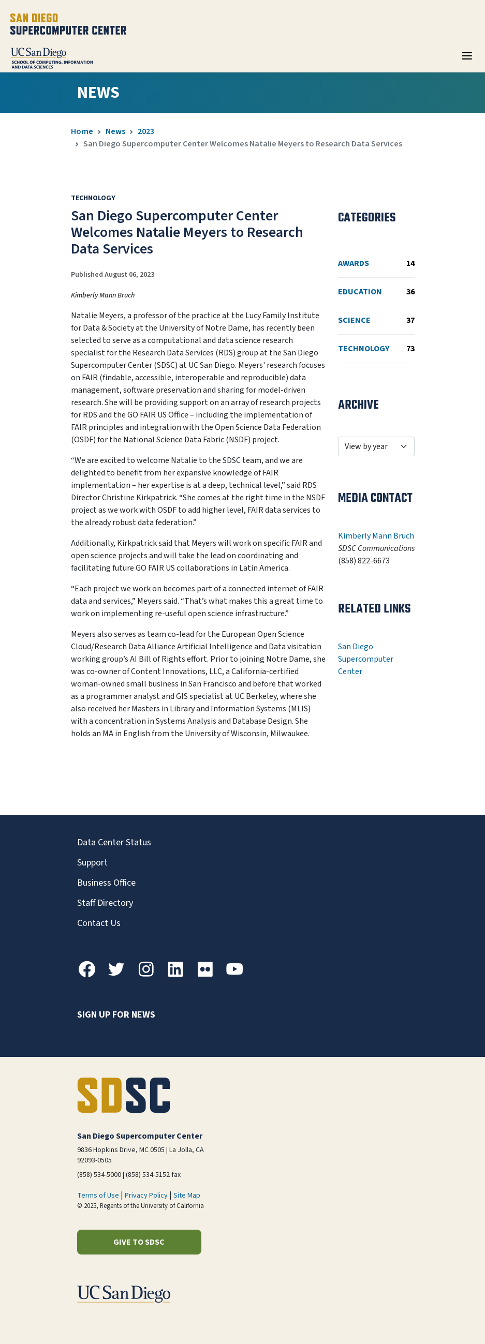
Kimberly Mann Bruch (376, 536)
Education (376, 292)
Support (92, 862)
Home (82, 131)
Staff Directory (105, 903)
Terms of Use (98, 1195)
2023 (146, 131)
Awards (376, 263)
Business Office (106, 882)
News (115, 131)
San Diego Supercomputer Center (365, 659)
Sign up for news (116, 1014)
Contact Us (99, 923)
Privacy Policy (146, 1195)
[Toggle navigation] (466, 59)
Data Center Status (114, 842)
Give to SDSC (139, 1242)
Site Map (186, 1195)
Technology (376, 348)
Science (376, 320)
